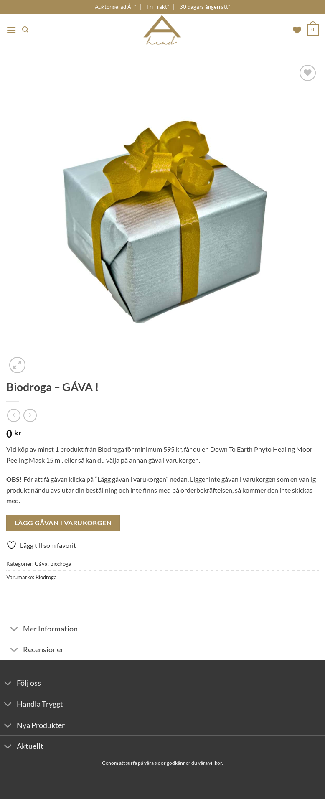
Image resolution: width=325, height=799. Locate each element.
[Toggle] (14, 630)
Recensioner (34, 650)
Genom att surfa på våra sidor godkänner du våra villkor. (162, 763)
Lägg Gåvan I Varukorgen (63, 523)
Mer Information (42, 630)
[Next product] (13, 415)
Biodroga (60, 563)
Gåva (41, 563)
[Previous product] (29, 415)
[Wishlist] (297, 30)
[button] (11, 30)
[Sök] (25, 30)
